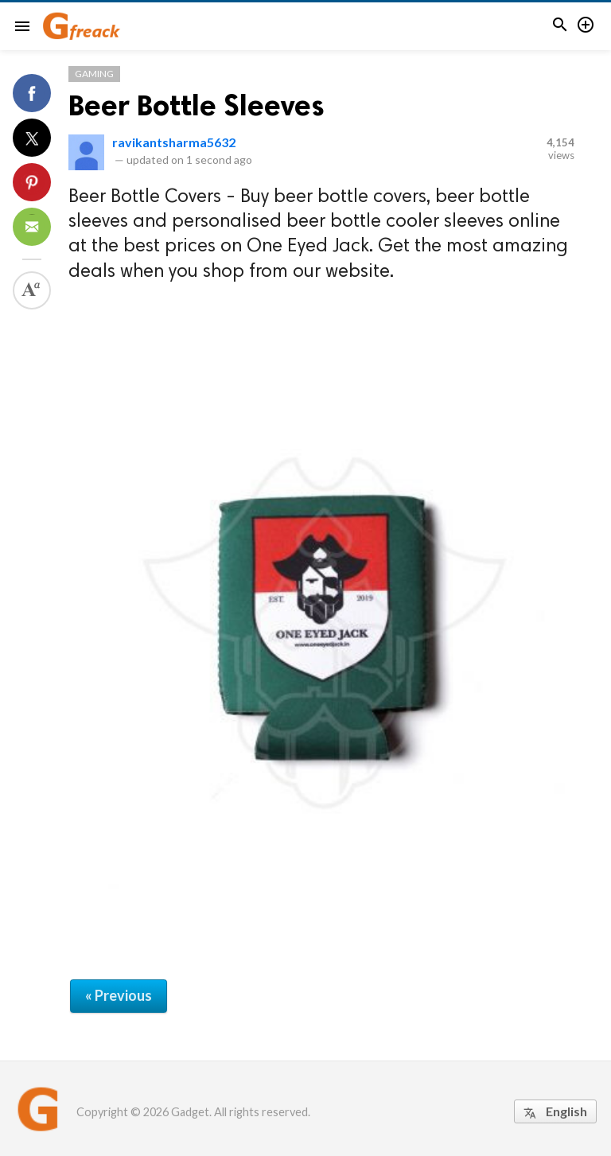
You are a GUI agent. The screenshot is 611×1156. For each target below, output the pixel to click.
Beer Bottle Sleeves (196, 105)
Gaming (94, 74)
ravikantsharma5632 (173, 142)
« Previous (118, 995)
